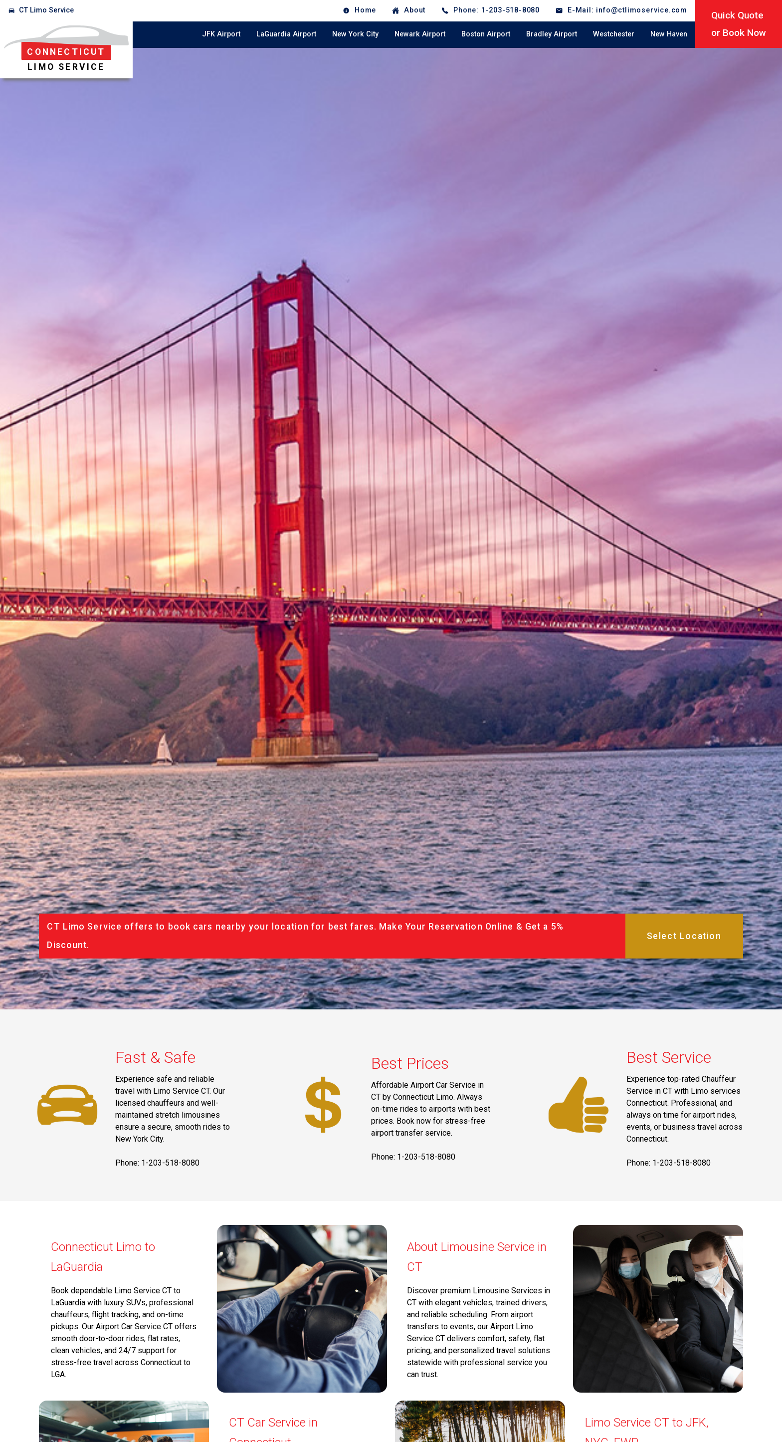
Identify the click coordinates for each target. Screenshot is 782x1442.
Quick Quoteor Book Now (738, 23)
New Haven (668, 34)
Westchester (613, 34)
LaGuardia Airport (286, 34)
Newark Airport (419, 34)
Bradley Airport (551, 34)
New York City (355, 34)
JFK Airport (221, 34)
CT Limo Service (46, 10)
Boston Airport (485, 34)
